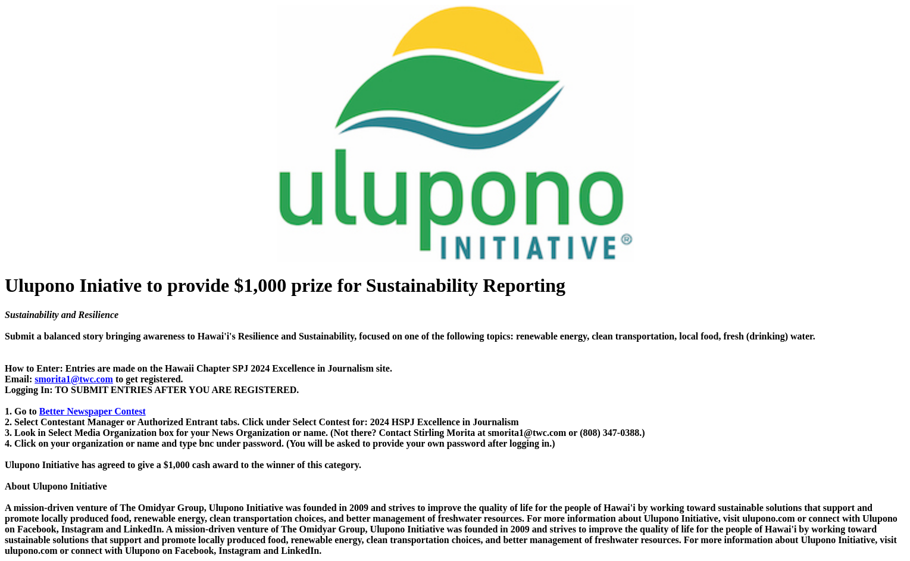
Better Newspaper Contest (92, 411)
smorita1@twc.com (74, 379)
